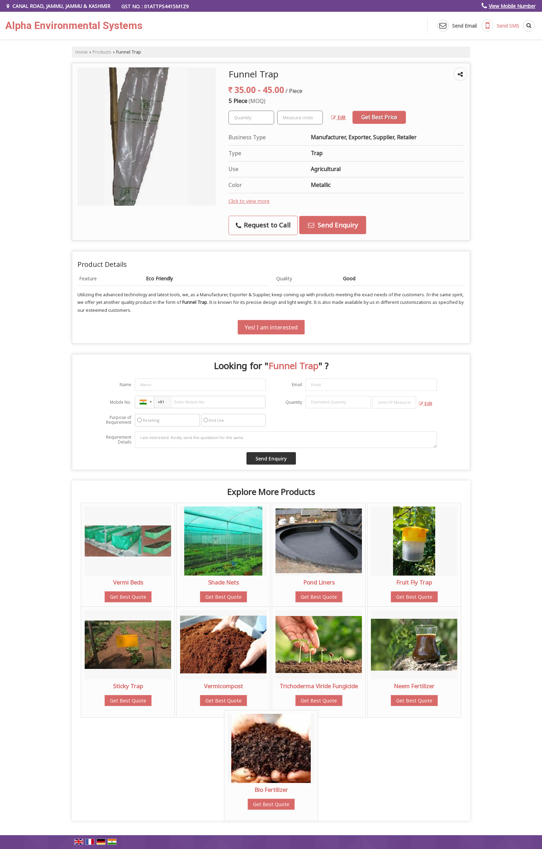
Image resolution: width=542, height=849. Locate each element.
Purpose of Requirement (118, 420)
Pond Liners (319, 582)
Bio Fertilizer (271, 790)
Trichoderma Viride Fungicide (319, 686)
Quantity (294, 402)
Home (81, 52)
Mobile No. (120, 402)
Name (125, 385)
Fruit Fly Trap (414, 582)
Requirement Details (118, 440)
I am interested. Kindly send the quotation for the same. (286, 439)
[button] (512, 6)
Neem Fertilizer (414, 686)
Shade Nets (223, 582)
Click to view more (249, 201)
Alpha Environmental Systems (73, 26)
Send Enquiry (333, 225)
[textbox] (300, 117)
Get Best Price (379, 117)
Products (102, 52)
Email (297, 385)
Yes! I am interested (271, 327)
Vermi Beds (128, 582)
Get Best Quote (128, 597)
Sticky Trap (128, 686)
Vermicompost (223, 686)
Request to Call (263, 225)
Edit (338, 117)
